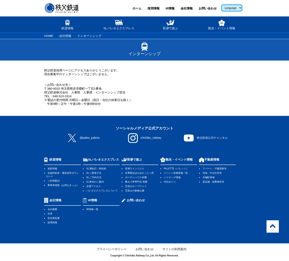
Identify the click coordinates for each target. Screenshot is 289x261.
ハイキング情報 (172, 177)
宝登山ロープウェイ (136, 186)
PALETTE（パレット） (176, 168)
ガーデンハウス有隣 (136, 177)
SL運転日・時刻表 (96, 168)
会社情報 (187, 8)
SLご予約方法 (93, 177)
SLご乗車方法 (93, 173)
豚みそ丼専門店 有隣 (136, 181)
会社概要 (52, 209)
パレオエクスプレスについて (102, 190)
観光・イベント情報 (179, 159)
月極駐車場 (209, 177)
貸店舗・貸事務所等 (213, 181)
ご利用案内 (54, 180)
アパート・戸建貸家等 (215, 168)
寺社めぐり (170, 181)
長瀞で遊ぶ (134, 159)
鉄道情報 (55, 159)
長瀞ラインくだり (134, 168)
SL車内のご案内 (95, 181)
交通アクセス (93, 186)
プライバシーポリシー (112, 249)
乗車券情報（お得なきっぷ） (63, 185)
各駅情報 (52, 168)
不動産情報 (211, 159)
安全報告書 (54, 218)
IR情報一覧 (92, 209)
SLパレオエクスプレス (103, 159)
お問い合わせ (208, 8)
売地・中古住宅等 (212, 173)
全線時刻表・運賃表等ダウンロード (62, 175)
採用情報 (154, 8)
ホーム (136, 8)
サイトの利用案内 (174, 249)
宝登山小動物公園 (134, 190)
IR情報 (170, 8)
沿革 (50, 213)
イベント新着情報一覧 (176, 173)
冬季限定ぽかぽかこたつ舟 (139, 173)
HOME (48, 35)
